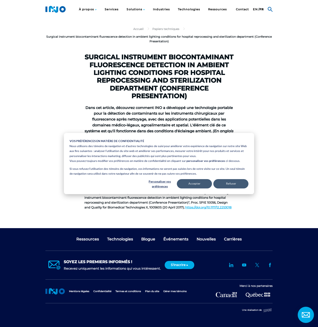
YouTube (244, 265)
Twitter (257, 265)
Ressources (217, 9)
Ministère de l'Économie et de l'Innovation (258, 294)
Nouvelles (206, 239)
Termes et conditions (128, 291)
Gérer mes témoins (175, 291)
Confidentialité (102, 291)
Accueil (55, 291)
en (255, 9)
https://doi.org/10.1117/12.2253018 (208, 207)
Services (112, 9)
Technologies (189, 9)
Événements (175, 239)
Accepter (194, 183)
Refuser (231, 183)
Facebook (270, 265)
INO (55, 9)
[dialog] (159, 163)
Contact (242, 9)
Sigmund (267, 310)
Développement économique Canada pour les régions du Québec (226, 294)
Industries (161, 9)
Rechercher (270, 9)
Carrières (233, 239)
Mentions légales (79, 291)
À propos (87, 9)
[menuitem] (88, 9)
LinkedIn (231, 265)
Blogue (148, 239)
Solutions (135, 9)
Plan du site (152, 291)
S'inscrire (178, 265)
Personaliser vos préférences (160, 184)
